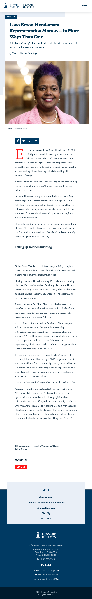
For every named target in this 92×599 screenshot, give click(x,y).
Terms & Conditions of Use (46, 578)
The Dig (46, 513)
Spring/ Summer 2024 (44, 446)
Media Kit (46, 564)
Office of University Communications (46, 502)
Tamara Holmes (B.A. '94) (24, 53)
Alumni (11, 16)
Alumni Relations (46, 507)
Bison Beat (46, 518)
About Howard (46, 497)
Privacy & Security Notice (46, 574)
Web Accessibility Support (46, 570)
